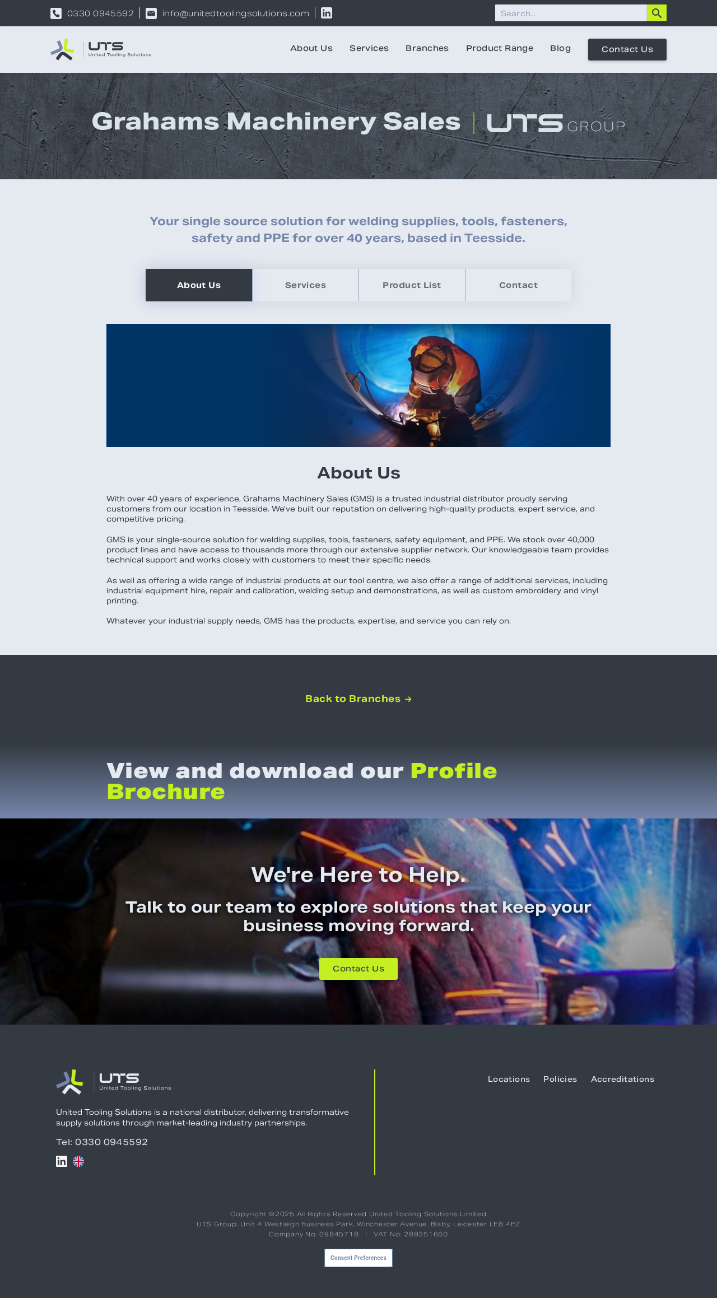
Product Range (499, 49)
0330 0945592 (100, 13)
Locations (509, 1080)
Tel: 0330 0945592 (102, 1142)
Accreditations (622, 1080)
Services (369, 49)
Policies (560, 1080)
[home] (100, 49)
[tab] (199, 285)
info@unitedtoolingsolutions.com (235, 13)
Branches (427, 49)
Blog (560, 49)
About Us (311, 49)
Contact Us (627, 50)
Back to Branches (358, 699)
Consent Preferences (358, 1258)
